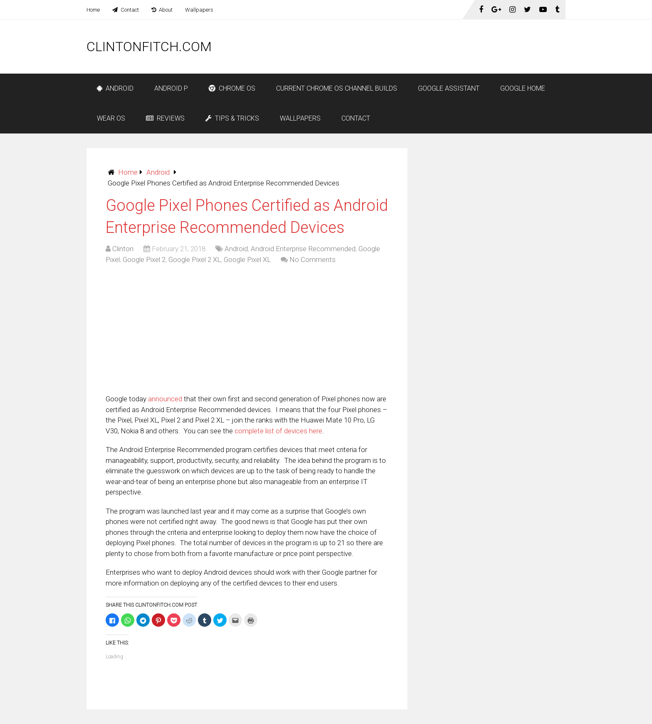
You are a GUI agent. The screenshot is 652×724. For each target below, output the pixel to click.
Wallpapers (199, 10)
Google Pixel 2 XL (194, 259)
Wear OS (111, 118)
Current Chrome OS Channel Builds (336, 88)
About (162, 10)
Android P (171, 88)
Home (93, 10)
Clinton (122, 249)
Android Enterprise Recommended (303, 249)
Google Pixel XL (247, 259)
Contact (125, 10)
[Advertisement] (414, 46)
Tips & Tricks (232, 118)
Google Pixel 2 (144, 259)
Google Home (522, 88)
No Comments (312, 259)
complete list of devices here (278, 431)
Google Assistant (448, 88)
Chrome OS (232, 88)
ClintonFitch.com (149, 46)
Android (115, 88)
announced (165, 399)
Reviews (165, 118)
